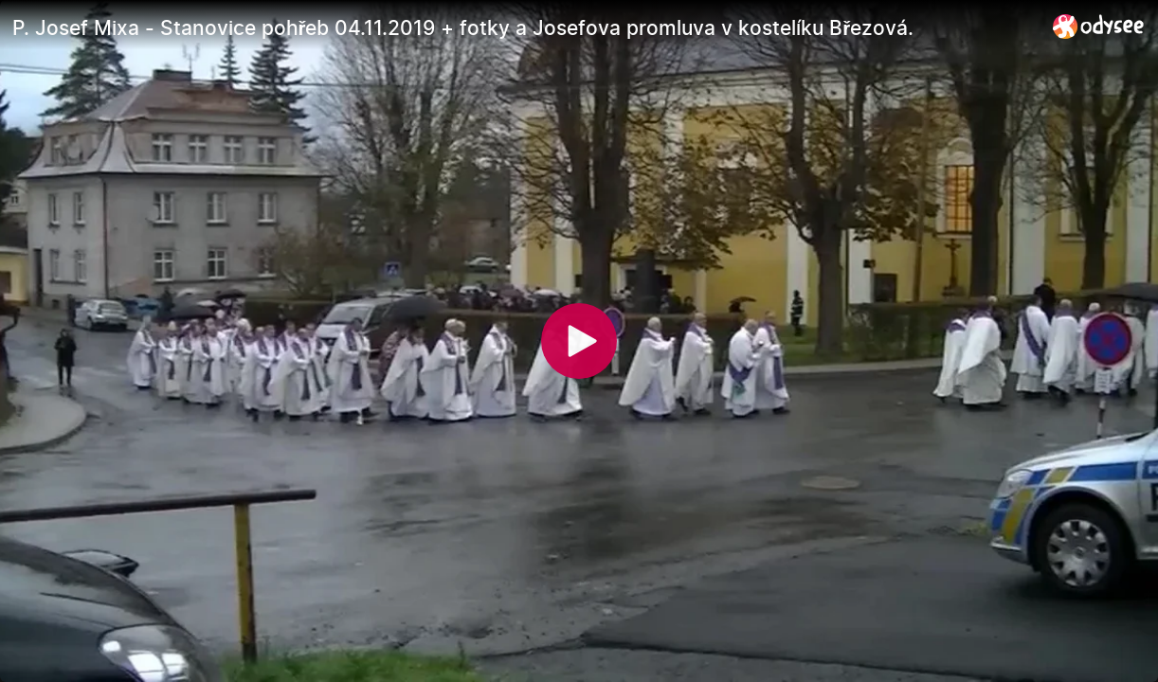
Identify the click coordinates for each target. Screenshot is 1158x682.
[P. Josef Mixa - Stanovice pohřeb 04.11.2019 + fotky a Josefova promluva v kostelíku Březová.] (525, 27)
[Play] (579, 341)
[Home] (1098, 26)
